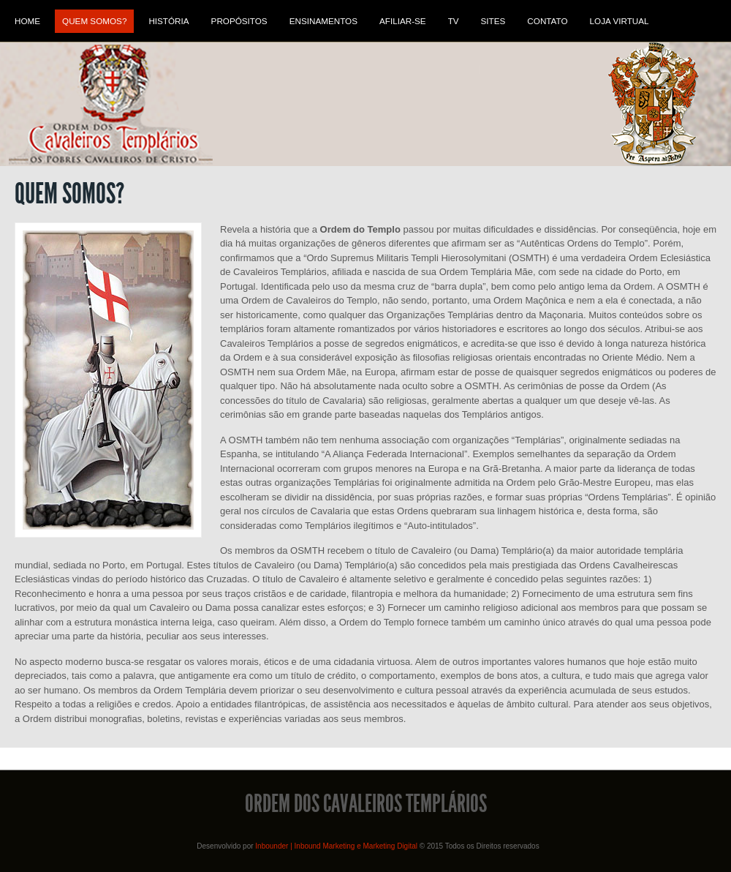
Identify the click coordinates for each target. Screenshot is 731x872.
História (168, 21)
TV (453, 21)
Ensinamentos (323, 21)
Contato (547, 21)
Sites (493, 21)
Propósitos (239, 21)
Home (27, 21)
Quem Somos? (94, 21)
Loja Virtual (619, 21)
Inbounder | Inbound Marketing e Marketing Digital (336, 846)
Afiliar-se (402, 21)
